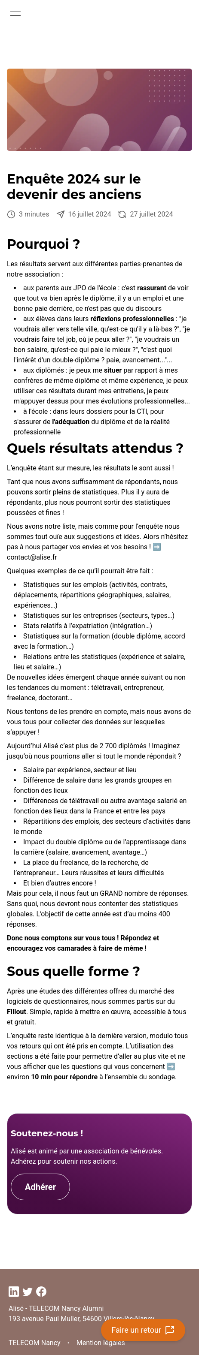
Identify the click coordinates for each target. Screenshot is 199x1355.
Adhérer (40, 1187)
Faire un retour (143, 1330)
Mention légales (101, 1343)
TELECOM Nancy (35, 1343)
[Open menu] (15, 13)
